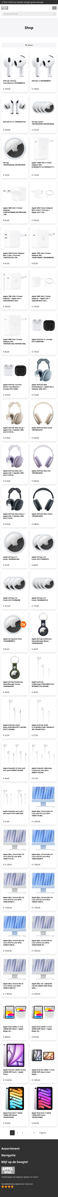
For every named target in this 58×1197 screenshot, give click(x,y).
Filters (29, 45)
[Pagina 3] (22, 1132)
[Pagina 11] (34, 1132)
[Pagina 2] (17, 1132)
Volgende (42, 1133)
